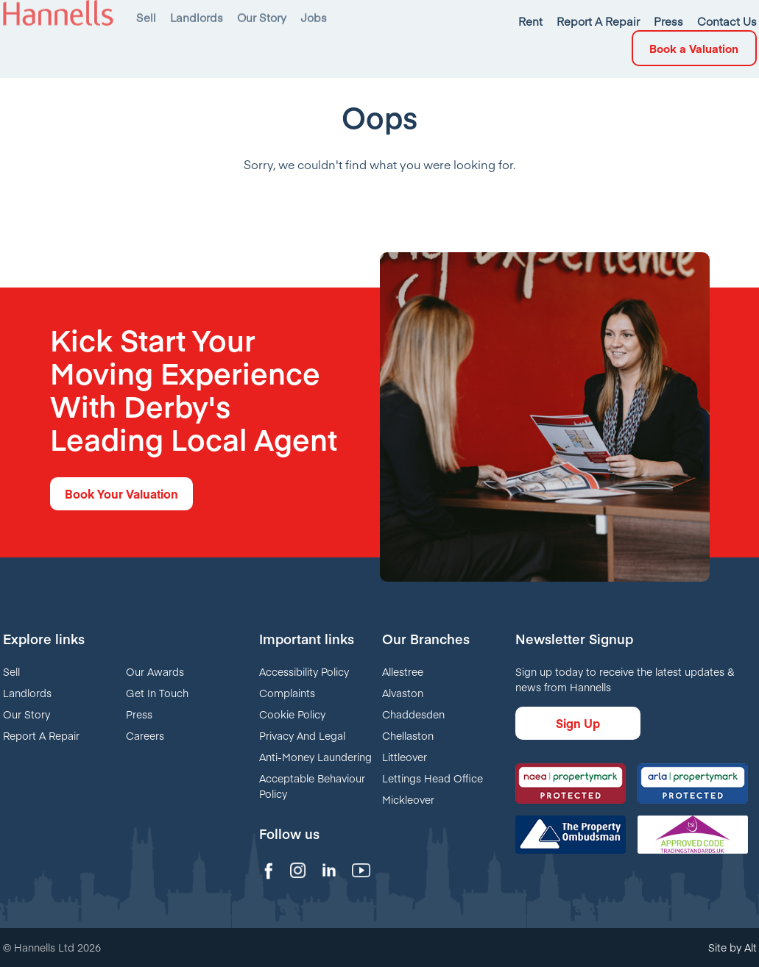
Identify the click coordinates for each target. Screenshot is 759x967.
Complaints (287, 692)
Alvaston (402, 692)
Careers (145, 735)
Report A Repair (41, 735)
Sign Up (578, 723)
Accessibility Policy (304, 671)
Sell (11, 671)
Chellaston (408, 735)
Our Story (26, 714)
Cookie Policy (292, 714)
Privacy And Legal (302, 735)
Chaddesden (413, 714)
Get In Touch (157, 692)
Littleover (404, 756)
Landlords (27, 692)
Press (139, 714)
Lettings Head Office (432, 778)
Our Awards (155, 671)
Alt (750, 947)
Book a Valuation (693, 15)
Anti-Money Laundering (315, 756)
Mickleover (408, 799)
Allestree (402, 671)
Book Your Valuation (121, 493)
